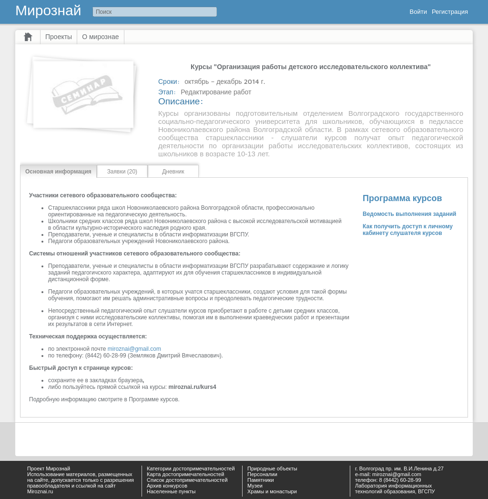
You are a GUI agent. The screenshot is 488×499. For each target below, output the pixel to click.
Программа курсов (402, 198)
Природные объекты (272, 468)
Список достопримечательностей (187, 480)
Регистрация (450, 11)
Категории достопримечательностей (191, 468)
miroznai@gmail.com (134, 349)
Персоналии (262, 474)
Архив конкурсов (167, 486)
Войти (418, 11)
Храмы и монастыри (272, 491)
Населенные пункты (171, 491)
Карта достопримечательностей (185, 474)
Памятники (260, 480)
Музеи (255, 486)
